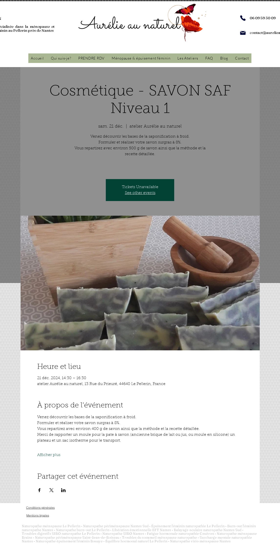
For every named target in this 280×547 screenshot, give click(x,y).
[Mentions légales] (37, 515)
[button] (141, 58)
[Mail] (243, 33)
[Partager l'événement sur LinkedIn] (63, 490)
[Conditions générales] (40, 507)
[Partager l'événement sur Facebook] (39, 490)
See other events (140, 193)
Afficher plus (48, 455)
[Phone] (243, 18)
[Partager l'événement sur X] (51, 490)
